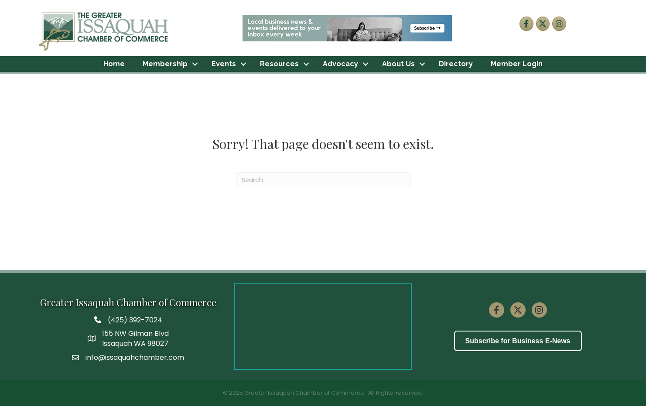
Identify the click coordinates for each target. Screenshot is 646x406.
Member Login (517, 64)
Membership (165, 64)
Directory (456, 64)
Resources (279, 64)
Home (114, 64)
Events (224, 64)
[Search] (323, 180)
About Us (398, 64)
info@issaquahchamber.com (134, 357)
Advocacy (340, 64)
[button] (518, 341)
